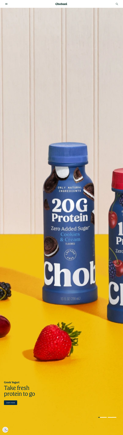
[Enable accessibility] (5, 430)
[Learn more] (10, 402)
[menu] (7, 4)
